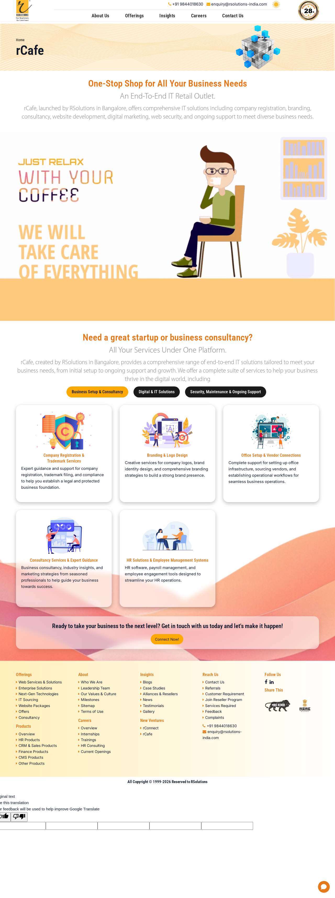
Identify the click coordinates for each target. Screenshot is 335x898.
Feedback (212, 711)
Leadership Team (94, 688)
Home (20, 40)
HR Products (28, 739)
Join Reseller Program (222, 699)
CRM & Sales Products (36, 745)
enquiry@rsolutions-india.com (239, 4)
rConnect (149, 728)
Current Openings (94, 751)
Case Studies (152, 688)
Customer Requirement (223, 694)
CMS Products (29, 757)
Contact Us (232, 15)
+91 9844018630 (187, 4)
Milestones (88, 699)
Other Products (30, 763)
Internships (88, 734)
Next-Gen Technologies (37, 694)
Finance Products (32, 751)
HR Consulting (91, 745)
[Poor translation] (19, 817)
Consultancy (28, 717)
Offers (22, 711)
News (146, 699)
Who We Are (90, 682)
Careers (199, 15)
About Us (100, 15)
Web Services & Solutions (39, 682)
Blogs (146, 682)
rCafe (146, 734)
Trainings (87, 739)
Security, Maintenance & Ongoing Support (225, 391)
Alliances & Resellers (159, 694)
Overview (25, 734)
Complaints (213, 717)
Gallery (147, 711)
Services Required (219, 705)
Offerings (134, 15)
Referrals (211, 688)
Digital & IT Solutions (157, 391)
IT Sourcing (27, 699)
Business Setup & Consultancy (97, 391)
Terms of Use (90, 711)
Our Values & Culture (97, 694)
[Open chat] (324, 887)
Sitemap (86, 705)
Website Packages (33, 705)
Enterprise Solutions (34, 688)
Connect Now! (167, 639)
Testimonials (152, 705)
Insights (167, 15)
